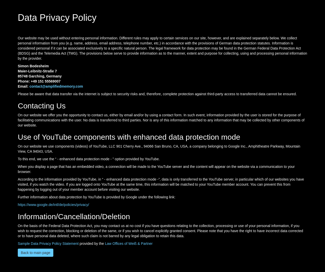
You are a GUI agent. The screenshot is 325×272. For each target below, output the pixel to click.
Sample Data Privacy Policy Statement (48, 244)
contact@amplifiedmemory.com (56, 86)
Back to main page (35, 253)
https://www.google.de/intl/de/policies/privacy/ (53, 205)
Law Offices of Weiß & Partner (129, 244)
